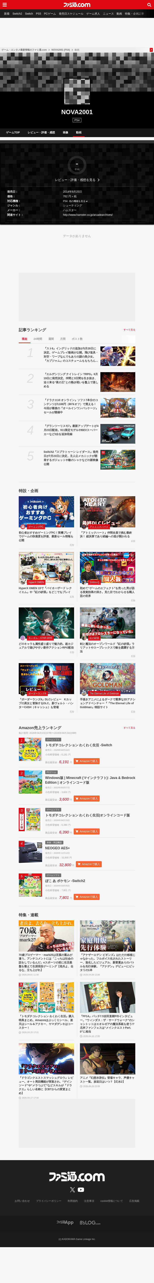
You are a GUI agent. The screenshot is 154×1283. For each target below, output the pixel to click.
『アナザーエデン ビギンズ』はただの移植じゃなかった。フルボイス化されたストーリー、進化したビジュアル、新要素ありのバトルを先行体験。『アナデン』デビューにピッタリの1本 (107, 987)
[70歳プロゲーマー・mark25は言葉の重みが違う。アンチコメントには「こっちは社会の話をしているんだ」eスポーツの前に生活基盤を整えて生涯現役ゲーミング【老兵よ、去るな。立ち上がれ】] (46, 959)
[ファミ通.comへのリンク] (77, 4)
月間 (62, 342)
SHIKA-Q (94, 587)
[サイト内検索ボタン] (149, 4)
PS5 (41, 13)
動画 (128, 13)
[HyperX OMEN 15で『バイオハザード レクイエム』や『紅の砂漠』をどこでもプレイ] (46, 572)
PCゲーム (54, 13)
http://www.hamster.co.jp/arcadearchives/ (87, 217)
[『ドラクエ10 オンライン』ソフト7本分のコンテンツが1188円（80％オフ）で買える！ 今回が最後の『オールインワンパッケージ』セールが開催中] (117, 411)
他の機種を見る (77, 204)
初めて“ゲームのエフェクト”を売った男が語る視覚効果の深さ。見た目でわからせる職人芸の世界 (106, 598)
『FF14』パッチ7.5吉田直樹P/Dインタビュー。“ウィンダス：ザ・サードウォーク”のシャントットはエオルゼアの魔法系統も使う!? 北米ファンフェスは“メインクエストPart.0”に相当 (107, 1056)
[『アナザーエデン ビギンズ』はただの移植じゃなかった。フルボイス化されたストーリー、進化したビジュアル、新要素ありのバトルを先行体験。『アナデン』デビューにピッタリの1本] (107, 959)
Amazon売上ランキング (40, 742)
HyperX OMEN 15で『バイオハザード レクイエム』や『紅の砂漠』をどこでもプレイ (45, 598)
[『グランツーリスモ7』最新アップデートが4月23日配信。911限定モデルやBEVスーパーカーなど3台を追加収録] (117, 437)
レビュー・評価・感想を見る (75, 183)
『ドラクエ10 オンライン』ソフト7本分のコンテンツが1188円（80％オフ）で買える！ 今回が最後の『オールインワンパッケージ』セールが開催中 (71, 409)
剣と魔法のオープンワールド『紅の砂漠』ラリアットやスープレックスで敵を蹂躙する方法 (106, 655)
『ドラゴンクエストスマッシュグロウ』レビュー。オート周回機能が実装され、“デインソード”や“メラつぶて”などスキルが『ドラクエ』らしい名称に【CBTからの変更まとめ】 (46, 1120)
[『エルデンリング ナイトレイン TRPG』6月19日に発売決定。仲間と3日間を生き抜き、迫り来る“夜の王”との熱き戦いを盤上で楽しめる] (117, 385)
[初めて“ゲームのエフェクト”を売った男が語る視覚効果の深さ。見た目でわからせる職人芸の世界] (107, 572)
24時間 (38, 342)
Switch (31, 13)
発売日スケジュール (76, 13)
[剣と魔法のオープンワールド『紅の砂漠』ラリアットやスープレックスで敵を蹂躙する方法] (107, 629)
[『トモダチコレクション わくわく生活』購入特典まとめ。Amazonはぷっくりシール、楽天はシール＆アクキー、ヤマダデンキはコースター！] (46, 1028)
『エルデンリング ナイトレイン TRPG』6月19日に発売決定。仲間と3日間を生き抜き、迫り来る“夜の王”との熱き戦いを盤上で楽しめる (71, 383)
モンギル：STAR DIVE (40, 644)
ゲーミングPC (35, 530)
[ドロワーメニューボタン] (4, 4)
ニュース (115, 13)
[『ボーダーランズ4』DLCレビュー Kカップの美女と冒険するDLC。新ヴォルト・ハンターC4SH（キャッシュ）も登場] (46, 686)
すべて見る (129, 332)
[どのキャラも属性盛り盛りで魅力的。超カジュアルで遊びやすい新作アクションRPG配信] (46, 629)
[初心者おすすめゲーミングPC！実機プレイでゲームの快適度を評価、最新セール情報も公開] (46, 514)
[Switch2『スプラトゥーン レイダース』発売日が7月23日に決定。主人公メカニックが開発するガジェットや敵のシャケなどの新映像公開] (117, 463)
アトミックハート (99, 530)
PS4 (77, 120)
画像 (65, 134)
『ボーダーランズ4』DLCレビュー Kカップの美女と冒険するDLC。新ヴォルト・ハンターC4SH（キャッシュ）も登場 (46, 714)
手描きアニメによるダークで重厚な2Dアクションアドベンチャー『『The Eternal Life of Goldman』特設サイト (107, 712)
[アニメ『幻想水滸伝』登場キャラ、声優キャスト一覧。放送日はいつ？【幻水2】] (107, 1092)
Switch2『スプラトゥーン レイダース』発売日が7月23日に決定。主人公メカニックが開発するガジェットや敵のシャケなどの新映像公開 (71, 461)
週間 (51, 342)
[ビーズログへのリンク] (90, 1258)
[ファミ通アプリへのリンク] (65, 1258)
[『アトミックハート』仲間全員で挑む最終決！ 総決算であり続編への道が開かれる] (107, 514)
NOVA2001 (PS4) (60, 49)
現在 (24, 342)
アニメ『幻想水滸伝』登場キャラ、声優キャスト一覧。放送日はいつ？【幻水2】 (106, 1116)
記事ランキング (32, 333)
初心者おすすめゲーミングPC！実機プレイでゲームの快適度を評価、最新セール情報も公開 (46, 540)
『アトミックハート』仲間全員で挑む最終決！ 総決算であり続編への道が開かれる (107, 540)
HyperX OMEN (36, 587)
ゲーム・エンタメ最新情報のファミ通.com (24, 49)
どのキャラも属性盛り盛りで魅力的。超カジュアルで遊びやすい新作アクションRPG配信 (45, 655)
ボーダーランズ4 (37, 701)
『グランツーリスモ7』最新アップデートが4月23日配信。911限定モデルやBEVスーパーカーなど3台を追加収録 (71, 433)
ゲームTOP (13, 134)
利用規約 (73, 1237)
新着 (7, 13)
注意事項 (88, 1237)
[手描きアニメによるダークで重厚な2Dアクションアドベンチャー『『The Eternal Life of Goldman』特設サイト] (107, 686)
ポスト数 (77, 342)
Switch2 (19, 13)
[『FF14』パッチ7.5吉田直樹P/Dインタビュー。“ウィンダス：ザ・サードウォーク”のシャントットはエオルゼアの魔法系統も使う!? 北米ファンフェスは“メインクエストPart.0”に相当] (107, 1028)
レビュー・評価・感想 (41, 134)
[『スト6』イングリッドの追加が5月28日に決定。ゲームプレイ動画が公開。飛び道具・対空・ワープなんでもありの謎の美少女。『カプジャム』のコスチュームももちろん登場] (117, 359)
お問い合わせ (25, 1237)
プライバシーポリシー (50, 1237)
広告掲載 (131, 1237)
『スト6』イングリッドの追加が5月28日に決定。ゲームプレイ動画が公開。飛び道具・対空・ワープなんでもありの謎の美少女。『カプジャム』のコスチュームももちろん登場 (71, 358)
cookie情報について (109, 1237)
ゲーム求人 (99, 13)
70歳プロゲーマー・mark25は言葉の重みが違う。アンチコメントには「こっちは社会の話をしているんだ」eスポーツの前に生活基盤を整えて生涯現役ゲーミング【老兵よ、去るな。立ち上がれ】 (46, 989)
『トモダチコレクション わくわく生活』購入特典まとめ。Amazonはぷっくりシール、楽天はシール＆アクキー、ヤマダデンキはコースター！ (45, 1054)
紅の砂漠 (94, 644)
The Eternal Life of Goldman (104, 701)
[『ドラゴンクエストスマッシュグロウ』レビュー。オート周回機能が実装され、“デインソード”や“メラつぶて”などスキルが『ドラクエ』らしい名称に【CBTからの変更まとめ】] (46, 1092)
